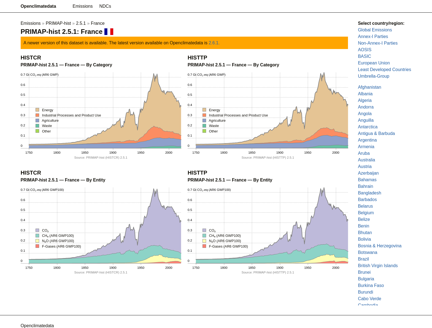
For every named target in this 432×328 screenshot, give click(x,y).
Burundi (365, 292)
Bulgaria (366, 279)
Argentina (367, 140)
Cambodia (368, 305)
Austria (365, 166)
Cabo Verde (369, 298)
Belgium (366, 212)
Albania (365, 93)
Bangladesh (369, 193)
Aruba (364, 153)
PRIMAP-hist (58, 23)
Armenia (366, 146)
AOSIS (364, 49)
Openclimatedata (38, 6)
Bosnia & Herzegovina (379, 245)
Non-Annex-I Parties (378, 43)
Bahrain (365, 186)
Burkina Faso (371, 285)
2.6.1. (214, 42)
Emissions (83, 6)
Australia (366, 160)
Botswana (367, 252)
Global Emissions (375, 30)
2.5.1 (81, 23)
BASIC (364, 56)
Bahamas (367, 179)
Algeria (365, 100)
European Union (374, 63)
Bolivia (364, 239)
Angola (365, 113)
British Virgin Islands (378, 265)
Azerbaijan (368, 173)
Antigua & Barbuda (376, 133)
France (98, 23)
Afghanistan (369, 87)
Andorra (366, 107)
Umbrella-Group (373, 76)
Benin (363, 226)
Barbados (367, 199)
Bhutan (365, 232)
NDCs (105, 6)
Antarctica (367, 126)
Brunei (364, 272)
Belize (364, 219)
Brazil (363, 259)
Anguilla (366, 120)
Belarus (365, 206)
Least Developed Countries (384, 69)
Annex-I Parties (373, 36)
